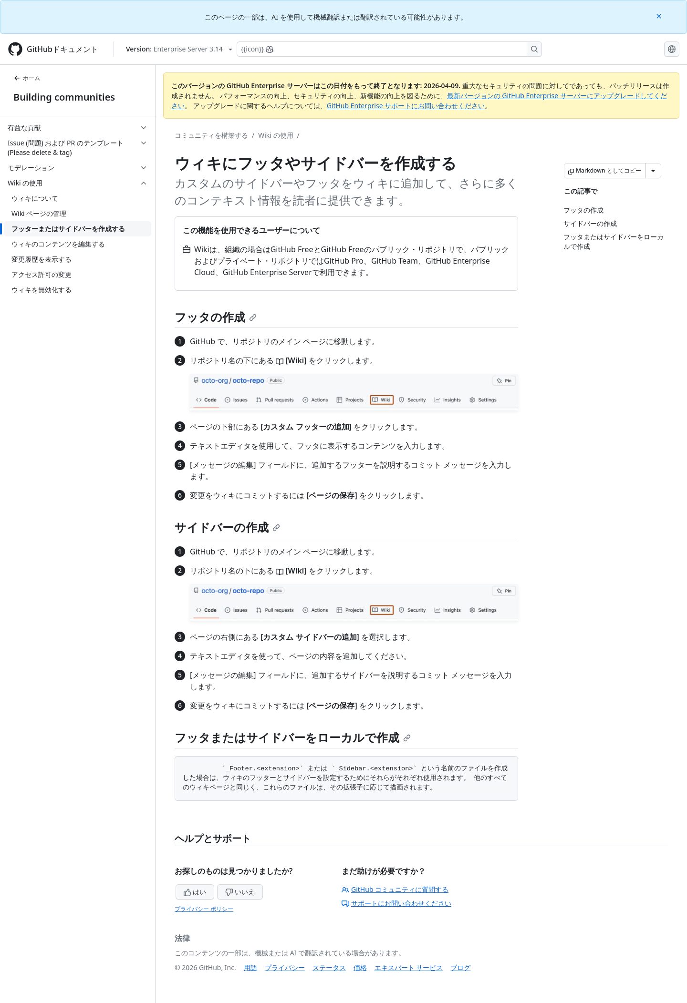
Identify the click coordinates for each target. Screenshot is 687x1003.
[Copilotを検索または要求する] (389, 49)
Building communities (64, 97)
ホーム (26, 78)
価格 (360, 967)
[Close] (659, 15)
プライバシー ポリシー (204, 909)
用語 (250, 967)
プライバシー (285, 967)
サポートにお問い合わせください (396, 903)
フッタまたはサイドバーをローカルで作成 (293, 737)
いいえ (240, 891)
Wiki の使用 (275, 135)
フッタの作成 (216, 317)
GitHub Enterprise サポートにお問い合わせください (406, 105)
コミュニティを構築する (211, 135)
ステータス (329, 967)
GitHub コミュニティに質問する (395, 889)
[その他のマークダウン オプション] (653, 170)
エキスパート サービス (409, 967)
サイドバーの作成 (227, 527)
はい (195, 891)
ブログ (460, 967)
